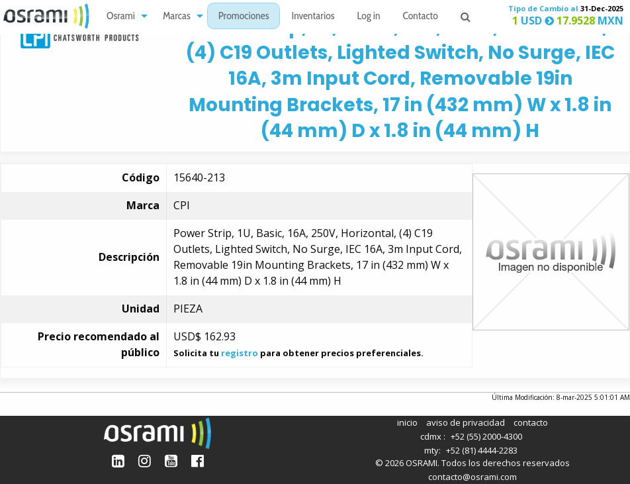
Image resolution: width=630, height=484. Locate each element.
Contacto (420, 17)
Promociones (243, 17)
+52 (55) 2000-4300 (486, 436)
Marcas (177, 17)
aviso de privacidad (465, 422)
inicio (407, 422)
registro (239, 353)
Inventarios (312, 17)
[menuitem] (123, 16)
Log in (369, 17)
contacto (531, 422)
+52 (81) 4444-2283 (482, 450)
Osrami (121, 17)
